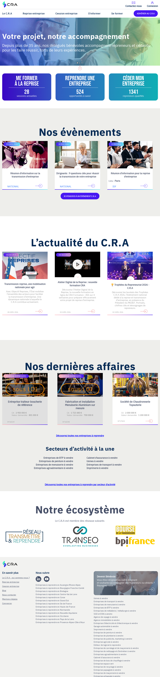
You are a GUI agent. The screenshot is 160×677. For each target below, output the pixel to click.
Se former (117, 13)
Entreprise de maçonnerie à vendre (109, 673)
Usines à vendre (95, 461)
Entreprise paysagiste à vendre (107, 670)
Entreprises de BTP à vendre (58, 457)
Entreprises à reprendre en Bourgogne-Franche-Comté (60, 588)
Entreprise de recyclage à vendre (108, 666)
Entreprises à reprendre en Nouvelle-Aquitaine (57, 613)
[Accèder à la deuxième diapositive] (80, 192)
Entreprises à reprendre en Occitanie (52, 616)
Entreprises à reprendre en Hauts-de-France (56, 606)
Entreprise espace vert (104, 663)
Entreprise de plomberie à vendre (108, 635)
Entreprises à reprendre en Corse (51, 597)
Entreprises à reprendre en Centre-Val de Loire (57, 594)
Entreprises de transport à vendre (104, 464)
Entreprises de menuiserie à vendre (55, 464)
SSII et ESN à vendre (103, 614)
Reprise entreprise (34, 13)
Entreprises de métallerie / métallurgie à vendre (115, 610)
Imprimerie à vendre (98, 467)
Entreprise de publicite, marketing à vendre (113, 638)
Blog (4, 590)
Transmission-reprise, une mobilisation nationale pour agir (25, 285)
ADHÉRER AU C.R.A (146, 13)
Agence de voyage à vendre (106, 617)
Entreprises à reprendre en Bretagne (52, 591)
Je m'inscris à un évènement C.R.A (80, 196)
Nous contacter (9, 594)
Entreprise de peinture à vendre (108, 632)
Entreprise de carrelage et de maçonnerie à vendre (116, 648)
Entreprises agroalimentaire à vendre (54, 467)
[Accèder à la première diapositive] (69, 192)
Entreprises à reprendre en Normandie (53, 610)
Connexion (7, 603)
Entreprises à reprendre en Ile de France (54, 603)
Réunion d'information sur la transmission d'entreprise (25, 175)
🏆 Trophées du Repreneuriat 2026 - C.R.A (130, 286)
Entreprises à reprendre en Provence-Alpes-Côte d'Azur (60, 622)
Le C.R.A (7, 13)
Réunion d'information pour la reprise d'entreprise (130, 175)
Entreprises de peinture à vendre (56, 461)
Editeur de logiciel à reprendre (107, 645)
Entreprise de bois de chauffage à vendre (112, 660)
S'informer (94, 13)
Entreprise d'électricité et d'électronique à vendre (116, 623)
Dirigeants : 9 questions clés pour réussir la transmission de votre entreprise (77, 175)
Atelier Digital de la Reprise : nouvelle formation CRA (77, 283)
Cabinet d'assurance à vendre (102, 457)
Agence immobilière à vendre (107, 620)
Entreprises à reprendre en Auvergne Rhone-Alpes (58, 585)
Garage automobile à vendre (106, 626)
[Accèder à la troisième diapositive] (90, 192)
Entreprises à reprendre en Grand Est (52, 600)
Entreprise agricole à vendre (106, 642)
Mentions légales (10, 598)
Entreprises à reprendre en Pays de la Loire (55, 619)
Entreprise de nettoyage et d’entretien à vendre (114, 651)
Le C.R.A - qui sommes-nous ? (16, 577)
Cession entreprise (66, 13)
